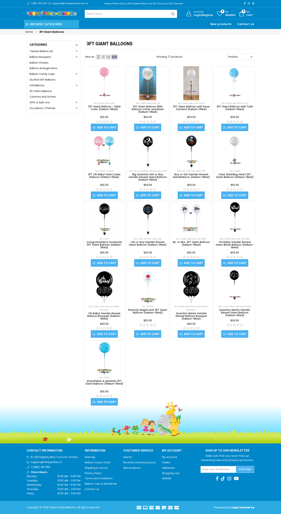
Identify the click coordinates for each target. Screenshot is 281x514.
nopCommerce (242, 507)
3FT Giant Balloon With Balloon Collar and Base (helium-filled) (148, 109)
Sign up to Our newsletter (227, 450)
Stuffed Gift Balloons (42, 79)
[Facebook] (244, 3)
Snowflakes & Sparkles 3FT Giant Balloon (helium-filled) (104, 382)
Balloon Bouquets (40, 57)
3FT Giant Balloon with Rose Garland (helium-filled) (191, 108)
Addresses (168, 468)
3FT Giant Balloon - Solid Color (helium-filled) (104, 108)
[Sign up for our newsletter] (218, 469)
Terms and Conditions (99, 478)
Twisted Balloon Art (41, 51)
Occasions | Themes (42, 108)
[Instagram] (249, 3)
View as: (90, 57)
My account (169, 457)
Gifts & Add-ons (40, 102)
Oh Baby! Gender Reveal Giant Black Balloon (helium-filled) (235, 244)
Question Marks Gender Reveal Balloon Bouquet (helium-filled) (191, 316)
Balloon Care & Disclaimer (101, 484)
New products (221, 24)
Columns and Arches (43, 96)
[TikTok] (253, 3)
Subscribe (245, 469)
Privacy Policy (93, 473)
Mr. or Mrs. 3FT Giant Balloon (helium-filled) (191, 243)
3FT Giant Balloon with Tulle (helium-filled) (235, 108)
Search (127, 457)
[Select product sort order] (240, 57)
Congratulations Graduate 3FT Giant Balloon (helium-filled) (104, 244)
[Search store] (131, 14)
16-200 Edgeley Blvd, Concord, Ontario (54, 457)
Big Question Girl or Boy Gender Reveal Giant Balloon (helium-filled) (148, 177)
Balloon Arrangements (43, 68)
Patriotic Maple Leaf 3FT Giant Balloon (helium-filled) (147, 311)
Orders (166, 462)
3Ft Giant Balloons (41, 91)
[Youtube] (236, 478)
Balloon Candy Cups (42, 74)
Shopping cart (171, 473)
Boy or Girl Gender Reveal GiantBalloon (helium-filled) (191, 176)
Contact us (245, 24)
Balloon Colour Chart (98, 462)
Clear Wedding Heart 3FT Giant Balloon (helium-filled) (235, 176)
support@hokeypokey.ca (46, 462)
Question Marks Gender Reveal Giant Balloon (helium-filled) (234, 312)
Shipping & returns (96, 468)
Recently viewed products (139, 462)
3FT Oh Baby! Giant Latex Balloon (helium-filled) (104, 176)
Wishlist (166, 478)
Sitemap (90, 457)
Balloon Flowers (39, 62)
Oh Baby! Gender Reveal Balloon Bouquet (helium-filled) (104, 316)
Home (29, 32)
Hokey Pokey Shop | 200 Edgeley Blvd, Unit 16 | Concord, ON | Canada (143, 3)
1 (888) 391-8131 (40, 467)
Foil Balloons (37, 85)
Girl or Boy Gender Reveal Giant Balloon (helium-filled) (147, 243)
